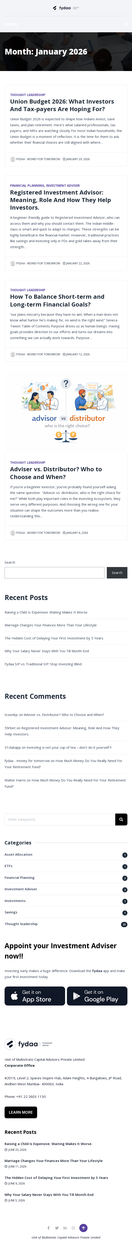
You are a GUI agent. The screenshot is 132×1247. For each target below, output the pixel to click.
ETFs (8, 865)
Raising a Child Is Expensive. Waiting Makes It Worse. (46, 612)
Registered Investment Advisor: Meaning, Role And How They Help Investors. (60, 199)
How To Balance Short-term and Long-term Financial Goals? (57, 300)
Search (10, 562)
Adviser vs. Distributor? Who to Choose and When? (56, 472)
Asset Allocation (18, 854)
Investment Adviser (63, 186)
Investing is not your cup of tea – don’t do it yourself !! (69, 747)
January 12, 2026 (76, 354)
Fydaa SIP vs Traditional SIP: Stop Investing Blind (43, 664)
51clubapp (13, 747)
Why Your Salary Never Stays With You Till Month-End (47, 651)
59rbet (10, 728)
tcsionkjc (11, 714)
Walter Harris (15, 780)
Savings (11, 912)
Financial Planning (27, 186)
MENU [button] (66, 24)
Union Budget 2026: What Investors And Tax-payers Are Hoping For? (62, 105)
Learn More (21, 1112)
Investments (15, 900)
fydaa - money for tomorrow (35, 159)
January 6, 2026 (75, 533)
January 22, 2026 (76, 263)
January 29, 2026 (76, 159)
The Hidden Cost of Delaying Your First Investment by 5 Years (54, 638)
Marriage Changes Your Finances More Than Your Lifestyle (51, 625)
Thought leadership (27, 95)
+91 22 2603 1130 (31, 1096)
